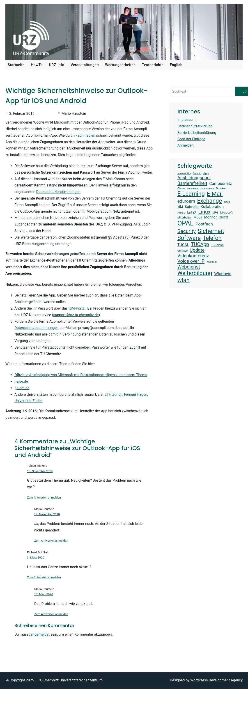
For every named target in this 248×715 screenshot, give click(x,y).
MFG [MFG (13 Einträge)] (215, 212)
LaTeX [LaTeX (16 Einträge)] (191, 212)
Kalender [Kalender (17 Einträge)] (192, 207)
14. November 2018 (47, 514)
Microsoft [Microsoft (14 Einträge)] (226, 212)
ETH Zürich (113, 394)
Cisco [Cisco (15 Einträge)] (181, 188)
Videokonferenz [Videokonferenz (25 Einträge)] (193, 255)
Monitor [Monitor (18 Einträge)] (210, 217)
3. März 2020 (35, 557)
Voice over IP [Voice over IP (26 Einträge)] (190, 261)
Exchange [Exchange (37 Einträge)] (209, 200)
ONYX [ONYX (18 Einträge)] (223, 217)
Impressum (186, 119)
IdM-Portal (77, 308)
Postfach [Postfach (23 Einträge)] (204, 224)
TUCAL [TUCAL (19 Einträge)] (183, 245)
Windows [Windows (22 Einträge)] (222, 273)
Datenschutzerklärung (195, 126)
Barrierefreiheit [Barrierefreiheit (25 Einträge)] (192, 183)
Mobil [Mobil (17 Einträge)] (197, 217)
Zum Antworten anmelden (44, 497)
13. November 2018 (40, 471)
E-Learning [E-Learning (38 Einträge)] (191, 193)
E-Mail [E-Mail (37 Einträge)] (215, 193)
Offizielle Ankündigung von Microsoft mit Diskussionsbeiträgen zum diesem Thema (80, 375)
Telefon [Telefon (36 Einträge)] (212, 238)
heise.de (21, 381)
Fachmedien (85, 135)
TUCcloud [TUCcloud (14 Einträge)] (217, 245)
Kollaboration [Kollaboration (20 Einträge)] (212, 206)
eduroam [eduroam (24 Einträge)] (186, 201)
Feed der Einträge (191, 139)
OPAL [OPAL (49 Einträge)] (185, 223)
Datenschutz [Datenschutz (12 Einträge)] (207, 188)
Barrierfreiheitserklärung (196, 133)
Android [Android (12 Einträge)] (197, 173)
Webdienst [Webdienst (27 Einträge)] (188, 267)
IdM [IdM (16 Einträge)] (180, 207)
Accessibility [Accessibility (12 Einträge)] (184, 173)
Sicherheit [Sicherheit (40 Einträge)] (211, 230)
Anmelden (185, 145)
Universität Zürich (28, 401)
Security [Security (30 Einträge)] (186, 231)
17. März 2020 (43, 594)
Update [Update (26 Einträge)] (197, 250)
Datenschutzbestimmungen (58, 192)
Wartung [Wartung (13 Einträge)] (212, 261)
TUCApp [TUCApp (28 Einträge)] (200, 244)
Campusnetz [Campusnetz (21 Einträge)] (220, 183)
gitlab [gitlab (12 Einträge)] (227, 202)
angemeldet (40, 634)
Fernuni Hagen (135, 394)
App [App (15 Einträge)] (206, 173)
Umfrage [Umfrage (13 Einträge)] (182, 250)
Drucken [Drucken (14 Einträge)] (221, 188)
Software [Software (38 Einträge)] (189, 238)
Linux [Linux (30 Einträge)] (204, 212)
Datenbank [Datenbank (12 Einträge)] (192, 188)
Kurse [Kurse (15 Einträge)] (181, 212)
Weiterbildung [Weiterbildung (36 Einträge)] (194, 273)
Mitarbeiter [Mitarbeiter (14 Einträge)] (184, 217)
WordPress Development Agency (216, 680)
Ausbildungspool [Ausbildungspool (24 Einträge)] (194, 177)
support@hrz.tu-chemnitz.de (76, 315)
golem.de (21, 388)
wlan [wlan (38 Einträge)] (183, 280)
